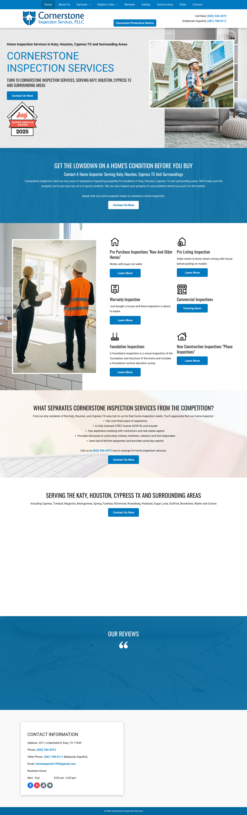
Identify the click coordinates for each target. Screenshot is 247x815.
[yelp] (37, 785)
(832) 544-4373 (216, 16)
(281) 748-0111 (216, 21)
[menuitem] (48, 4)
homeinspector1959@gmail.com (56, 763)
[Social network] (43, 785)
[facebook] (30, 785)
